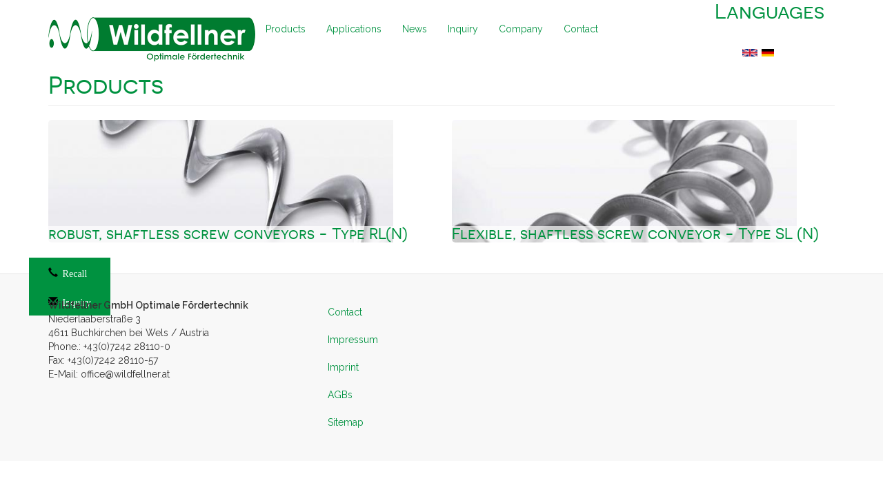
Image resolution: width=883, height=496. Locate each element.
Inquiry (463, 28)
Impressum (353, 339)
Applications (353, 28)
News (414, 28)
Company (521, 28)
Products (286, 28)
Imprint (343, 367)
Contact (581, 28)
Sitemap (346, 422)
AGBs (340, 394)
